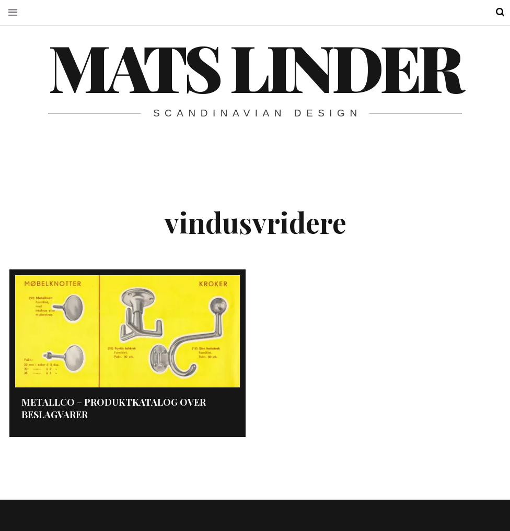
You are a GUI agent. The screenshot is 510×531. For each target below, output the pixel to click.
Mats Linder (254, 66)
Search (493, 12)
